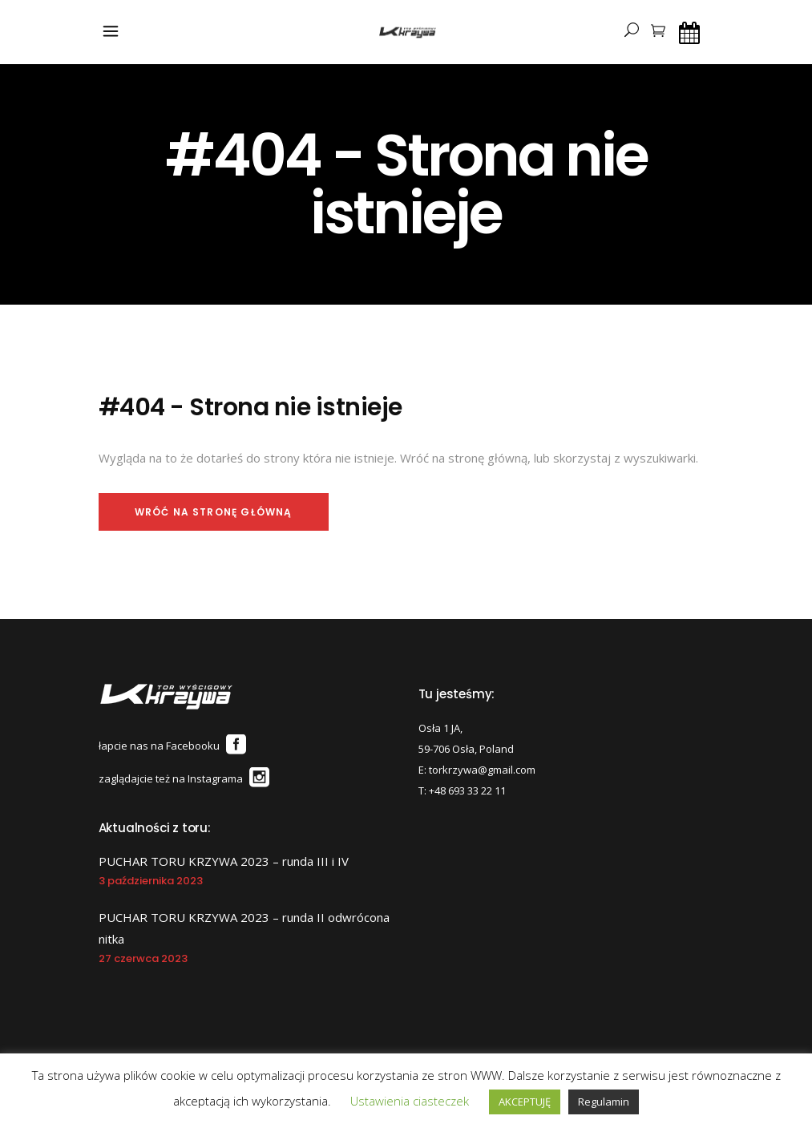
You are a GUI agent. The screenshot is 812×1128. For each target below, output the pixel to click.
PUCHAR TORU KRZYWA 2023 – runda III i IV (224, 861)
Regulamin (603, 1101)
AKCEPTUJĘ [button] (525, 1101)
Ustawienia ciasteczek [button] (409, 1101)
